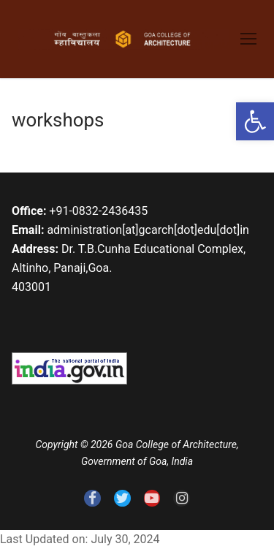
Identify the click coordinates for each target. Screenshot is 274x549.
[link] (255, 121)
